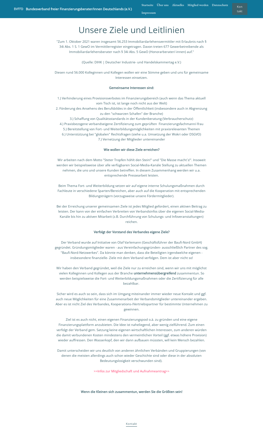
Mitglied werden (198, 5)
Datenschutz (220, 5)
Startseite (147, 5)
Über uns (163, 5)
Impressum (149, 13)
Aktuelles (178, 5)
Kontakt (240, 9)
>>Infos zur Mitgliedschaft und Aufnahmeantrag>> (131, 371)
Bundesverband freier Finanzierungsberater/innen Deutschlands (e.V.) (79, 9)
